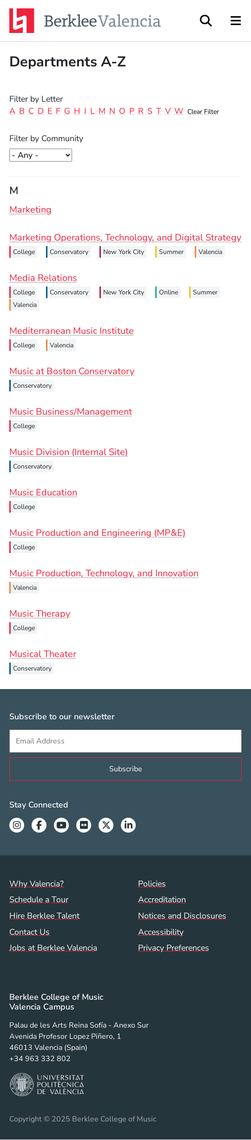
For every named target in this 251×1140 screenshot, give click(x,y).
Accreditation (162, 899)
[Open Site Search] (206, 20)
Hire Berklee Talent (44, 915)
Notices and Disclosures (182, 915)
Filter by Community (46, 138)
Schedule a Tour (38, 899)
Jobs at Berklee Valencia (53, 947)
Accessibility (161, 932)
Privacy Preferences (173, 947)
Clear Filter (203, 111)
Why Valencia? (36, 883)
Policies (152, 883)
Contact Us (29, 932)
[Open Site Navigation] (236, 20)
